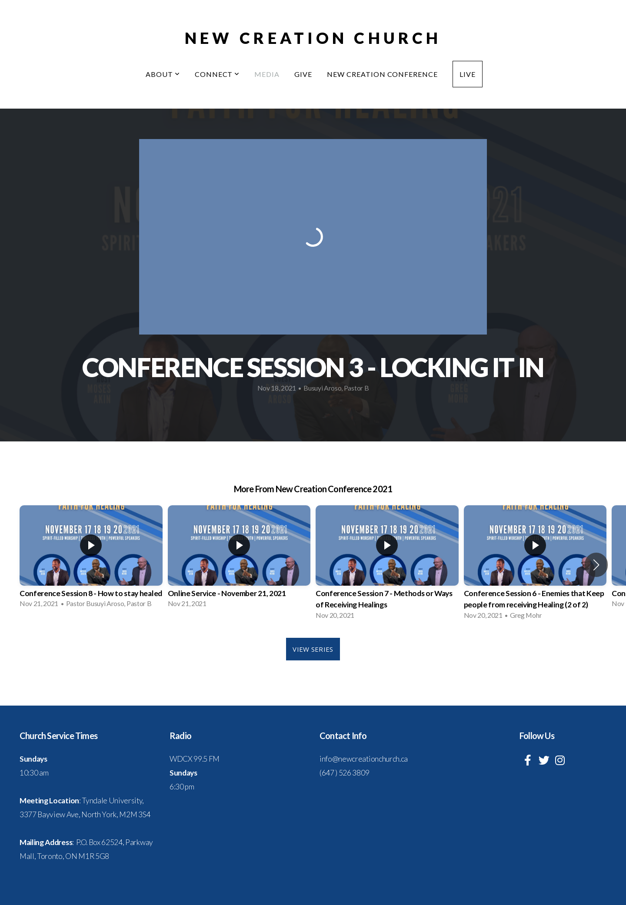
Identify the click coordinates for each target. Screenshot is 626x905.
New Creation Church (313, 37)
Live (468, 74)
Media (267, 74)
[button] (596, 564)
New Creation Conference (382, 74)
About (163, 74)
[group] (91, 559)
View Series (313, 649)
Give (303, 74)
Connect (217, 74)
